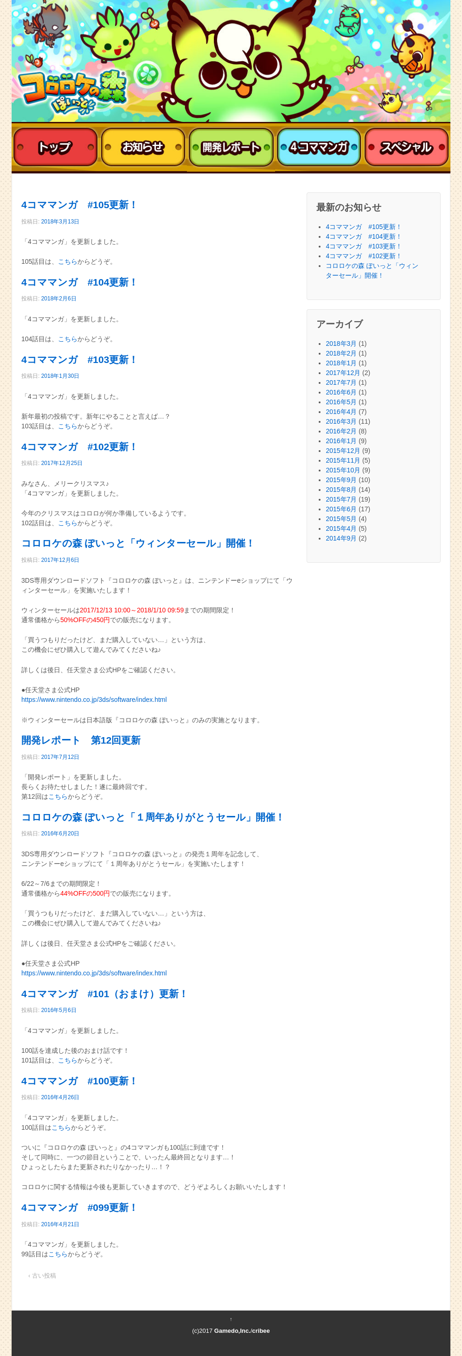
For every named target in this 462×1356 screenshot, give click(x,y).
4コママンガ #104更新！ (79, 282)
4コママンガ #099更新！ (79, 1207)
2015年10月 (343, 470)
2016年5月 (341, 402)
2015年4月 (341, 528)
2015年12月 (343, 450)
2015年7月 (341, 499)
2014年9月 (341, 538)
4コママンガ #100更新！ (79, 1081)
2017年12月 (343, 372)
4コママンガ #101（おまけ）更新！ (104, 993)
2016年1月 (341, 441)
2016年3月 (341, 421)
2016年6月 (341, 392)
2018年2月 (341, 353)
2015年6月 (341, 509)
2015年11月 (343, 460)
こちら (67, 261)
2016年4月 (341, 411)
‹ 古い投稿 (42, 1275)
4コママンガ (319, 147)
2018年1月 (341, 363)
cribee (261, 1330)
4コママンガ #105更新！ (79, 204)
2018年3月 (341, 343)
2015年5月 (341, 518)
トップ (55, 147)
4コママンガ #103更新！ (79, 359)
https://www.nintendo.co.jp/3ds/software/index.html (94, 699)
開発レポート (231, 147)
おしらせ (143, 147)
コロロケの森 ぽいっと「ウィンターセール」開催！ (138, 543)
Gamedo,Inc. (232, 1330)
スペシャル (406, 147)
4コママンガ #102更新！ (79, 446)
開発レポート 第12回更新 (81, 740)
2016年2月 (341, 431)
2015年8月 (341, 489)
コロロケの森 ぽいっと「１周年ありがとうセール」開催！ (153, 817)
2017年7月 (341, 382)
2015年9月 (341, 480)
